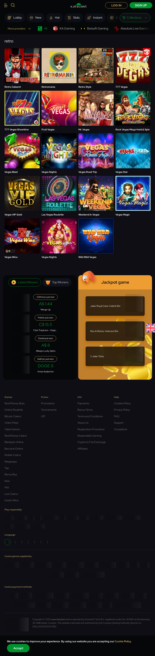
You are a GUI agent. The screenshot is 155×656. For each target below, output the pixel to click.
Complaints (120, 429)
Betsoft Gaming (94, 28)
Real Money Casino (16, 435)
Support (118, 422)
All (42, 28)
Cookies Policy (122, 403)
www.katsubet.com (60, 619)
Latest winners (24, 282)
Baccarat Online (14, 448)
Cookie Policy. (123, 641)
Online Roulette (14, 409)
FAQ (116, 416)
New (7, 481)
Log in (116, 5)
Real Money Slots (14, 403)
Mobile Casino (13, 455)
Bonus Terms (85, 409)
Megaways (11, 461)
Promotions (48, 403)
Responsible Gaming (89, 435)
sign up (141, 5)
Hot (7, 487)
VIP (43, 416)
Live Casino (11, 494)
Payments (83, 403)
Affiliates (83, 448)
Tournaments (48, 409)
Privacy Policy (122, 409)
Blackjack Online (14, 442)
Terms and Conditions (90, 416)
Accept (18, 648)
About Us (83, 422)
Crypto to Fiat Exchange (92, 442)
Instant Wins (11, 500)
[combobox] (135, 17)
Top (7, 468)
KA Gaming (64, 28)
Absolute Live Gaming (132, 28)
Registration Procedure (91, 429)
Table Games (12, 429)
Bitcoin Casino (13, 416)
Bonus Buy (11, 474)
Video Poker (12, 422)
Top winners (57, 282)
